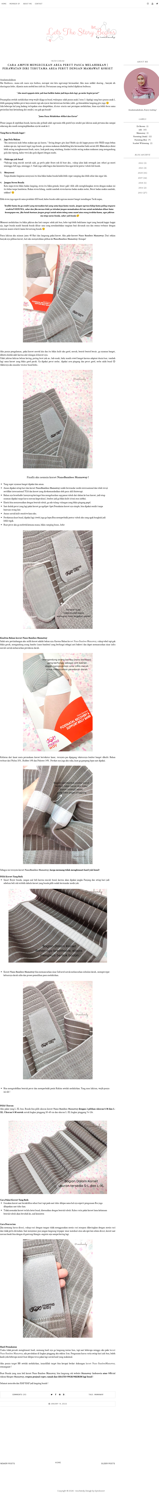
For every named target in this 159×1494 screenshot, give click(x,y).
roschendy (80, 1491)
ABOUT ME (27, 4)
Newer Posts (7, 1463)
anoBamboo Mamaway (66, 238)
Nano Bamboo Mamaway (22, 971)
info (140, 129)
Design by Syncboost (95, 1491)
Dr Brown (141, 126)
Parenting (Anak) (140, 136)
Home (58, 1462)
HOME (4, 4)
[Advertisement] (57, 1435)
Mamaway (99, 1395)
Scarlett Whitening (141, 143)
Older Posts (108, 1463)
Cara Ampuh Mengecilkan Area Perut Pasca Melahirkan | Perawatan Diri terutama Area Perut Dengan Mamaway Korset (57, 66)
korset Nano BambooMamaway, (100, 1363)
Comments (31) (19, 1395)
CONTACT (38, 4)
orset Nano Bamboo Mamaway (82, 641)
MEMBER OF (15, 4)
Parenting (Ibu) (141, 140)
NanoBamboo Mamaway (72, 477)
